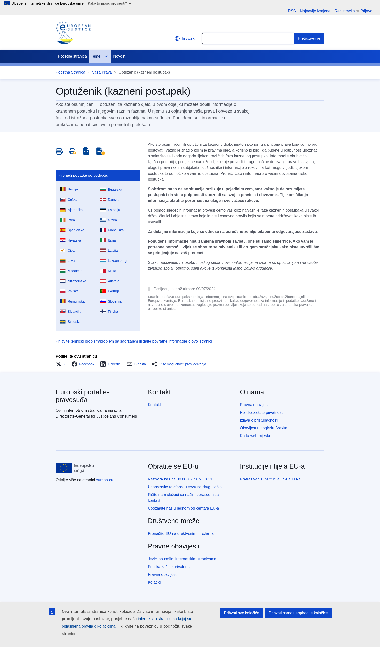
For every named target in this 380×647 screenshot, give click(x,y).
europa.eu (104, 480)
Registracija (344, 11)
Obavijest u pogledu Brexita (263, 428)
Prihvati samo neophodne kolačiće (298, 613)
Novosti (119, 56)
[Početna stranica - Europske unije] (75, 468)
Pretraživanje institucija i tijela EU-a (270, 479)
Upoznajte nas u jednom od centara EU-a (183, 508)
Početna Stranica (70, 72)
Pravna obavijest (254, 405)
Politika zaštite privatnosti (262, 413)
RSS (292, 11)
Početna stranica (72, 56)
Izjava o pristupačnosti (259, 420)
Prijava (366, 11)
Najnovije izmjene (315, 11)
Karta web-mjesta (255, 436)
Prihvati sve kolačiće (241, 613)
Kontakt (154, 405)
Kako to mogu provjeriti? (110, 3)
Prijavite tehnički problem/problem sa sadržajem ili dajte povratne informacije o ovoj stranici (134, 341)
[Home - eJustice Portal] (73, 32)
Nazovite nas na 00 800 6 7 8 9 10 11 (180, 479)
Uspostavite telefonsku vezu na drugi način (185, 487)
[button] (62, 364)
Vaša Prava (102, 72)
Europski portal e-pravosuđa (82, 395)
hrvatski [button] (184, 38)
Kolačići (154, 582)
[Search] (309, 38)
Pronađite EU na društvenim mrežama (181, 534)
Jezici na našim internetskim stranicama (182, 559)
